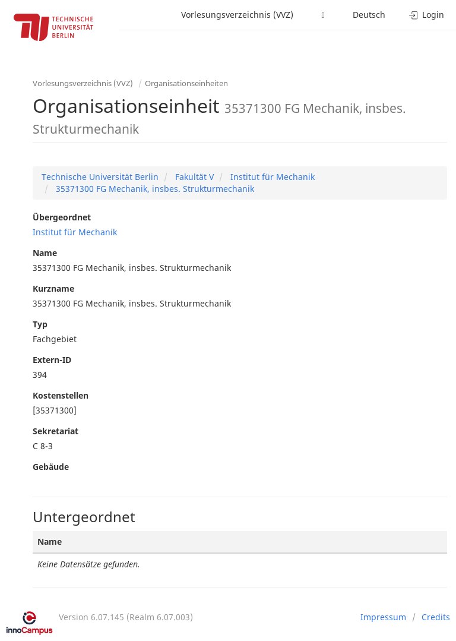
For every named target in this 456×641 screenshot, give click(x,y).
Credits (436, 617)
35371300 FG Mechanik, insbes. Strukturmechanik (153, 188)
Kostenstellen (60, 395)
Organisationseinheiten (186, 83)
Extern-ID (52, 359)
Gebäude (51, 466)
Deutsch (369, 14)
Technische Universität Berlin (100, 176)
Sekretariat (55, 431)
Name (45, 252)
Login (426, 14)
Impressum (383, 617)
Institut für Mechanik (271, 176)
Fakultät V (193, 176)
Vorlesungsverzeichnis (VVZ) (237, 14)
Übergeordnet (62, 217)
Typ (40, 324)
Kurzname (53, 288)
